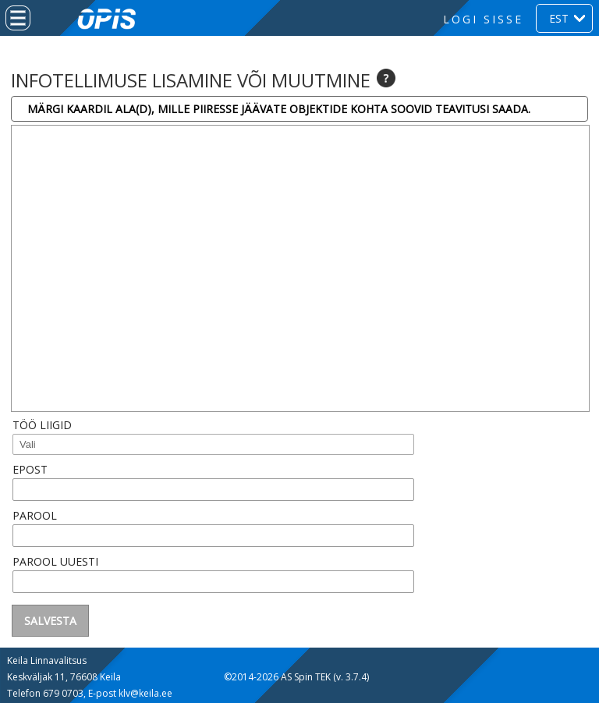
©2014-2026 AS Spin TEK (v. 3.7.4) (296, 676)
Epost (30, 469)
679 (52, 693)
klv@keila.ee (145, 693)
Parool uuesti (55, 561)
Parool (34, 515)
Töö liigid (42, 424)
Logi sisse (483, 19)
